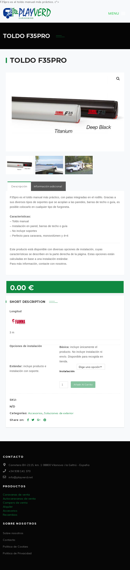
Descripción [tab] (19, 185)
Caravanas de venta (16, 494)
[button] (113, 13)
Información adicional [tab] (48, 185)
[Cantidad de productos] (63, 384)
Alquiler (8, 506)
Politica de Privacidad (17, 552)
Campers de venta (15, 502)
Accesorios (35, 412)
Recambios (10, 514)
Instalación (67, 370)
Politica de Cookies (15, 546)
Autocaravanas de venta (19, 498)
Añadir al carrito (83, 383)
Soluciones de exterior (58, 412)
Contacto (9, 539)
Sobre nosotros (13, 532)
